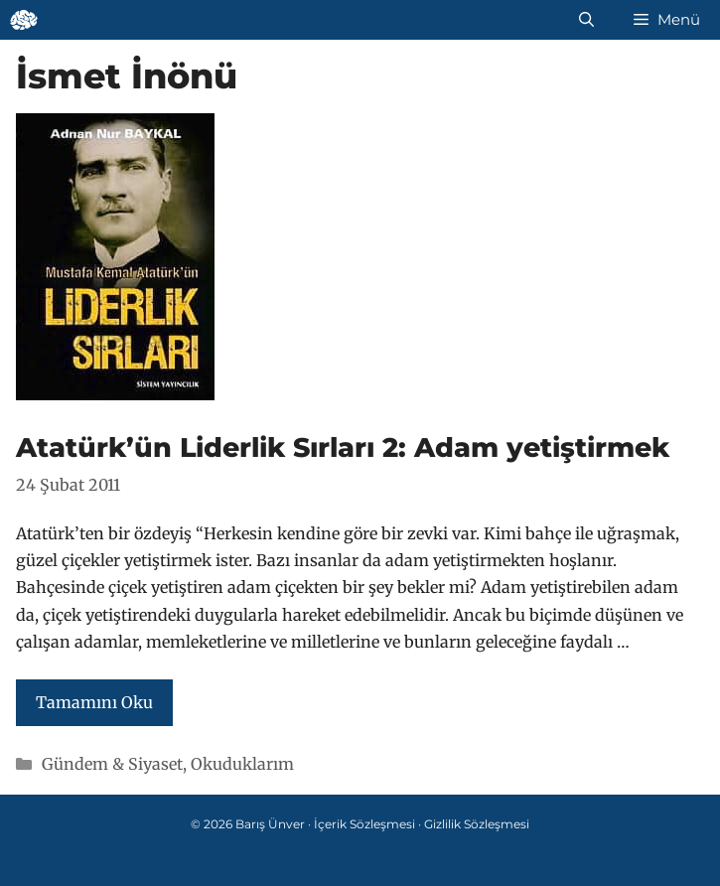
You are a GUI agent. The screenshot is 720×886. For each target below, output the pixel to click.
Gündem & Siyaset (112, 764)
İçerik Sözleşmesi (364, 823)
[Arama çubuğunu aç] (586, 20)
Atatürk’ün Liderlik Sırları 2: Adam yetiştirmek (342, 447)
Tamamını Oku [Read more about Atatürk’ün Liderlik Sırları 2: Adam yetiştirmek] (94, 702)
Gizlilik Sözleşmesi (476, 823)
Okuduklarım (242, 764)
